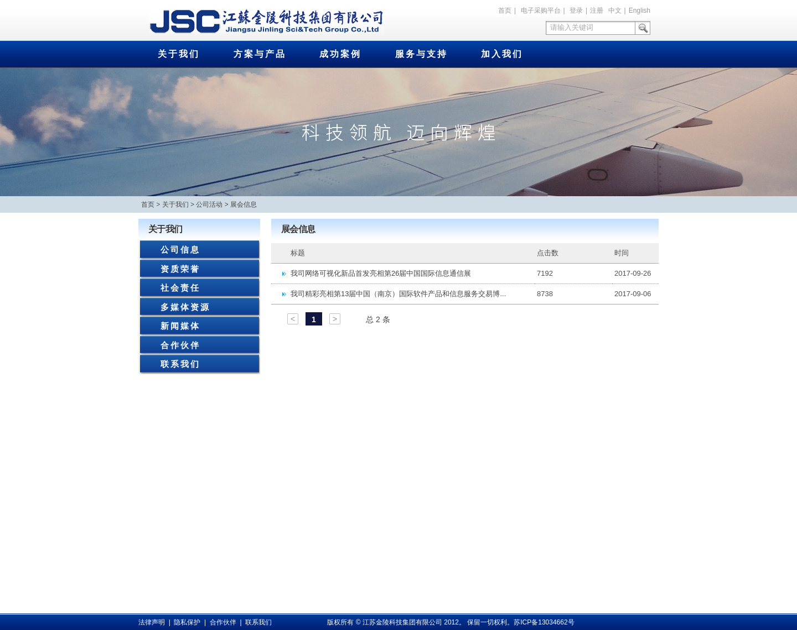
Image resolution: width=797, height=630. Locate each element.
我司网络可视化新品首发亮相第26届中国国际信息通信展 (381, 273)
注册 (596, 10)
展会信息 (243, 204)
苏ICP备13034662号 (544, 622)
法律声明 (151, 622)
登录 (576, 10)
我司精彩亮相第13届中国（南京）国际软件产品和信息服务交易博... (398, 294)
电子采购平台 (541, 10)
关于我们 (179, 54)
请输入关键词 (571, 27)
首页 (504, 10)
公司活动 (209, 204)
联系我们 (180, 364)
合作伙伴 (180, 345)
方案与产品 (260, 54)
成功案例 (340, 54)
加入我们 (502, 54)
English (639, 10)
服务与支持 (421, 54)
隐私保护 (187, 622)
